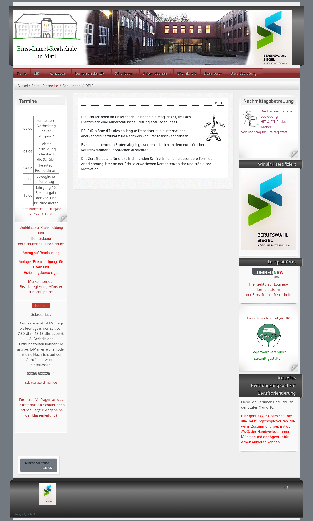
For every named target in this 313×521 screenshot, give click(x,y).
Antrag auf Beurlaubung (41, 253)
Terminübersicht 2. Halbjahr (41, 209)
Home (22, 73)
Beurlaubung (41, 238)
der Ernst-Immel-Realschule (268, 294)
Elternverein (214, 73)
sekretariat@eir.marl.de (41, 382)
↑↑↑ (285, 487)
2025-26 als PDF (41, 214)
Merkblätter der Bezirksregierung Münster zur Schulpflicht (41, 286)
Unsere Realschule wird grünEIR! (268, 318)
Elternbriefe (186, 73)
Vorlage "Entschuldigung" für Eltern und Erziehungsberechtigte (41, 267)
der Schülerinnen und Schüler (41, 244)
